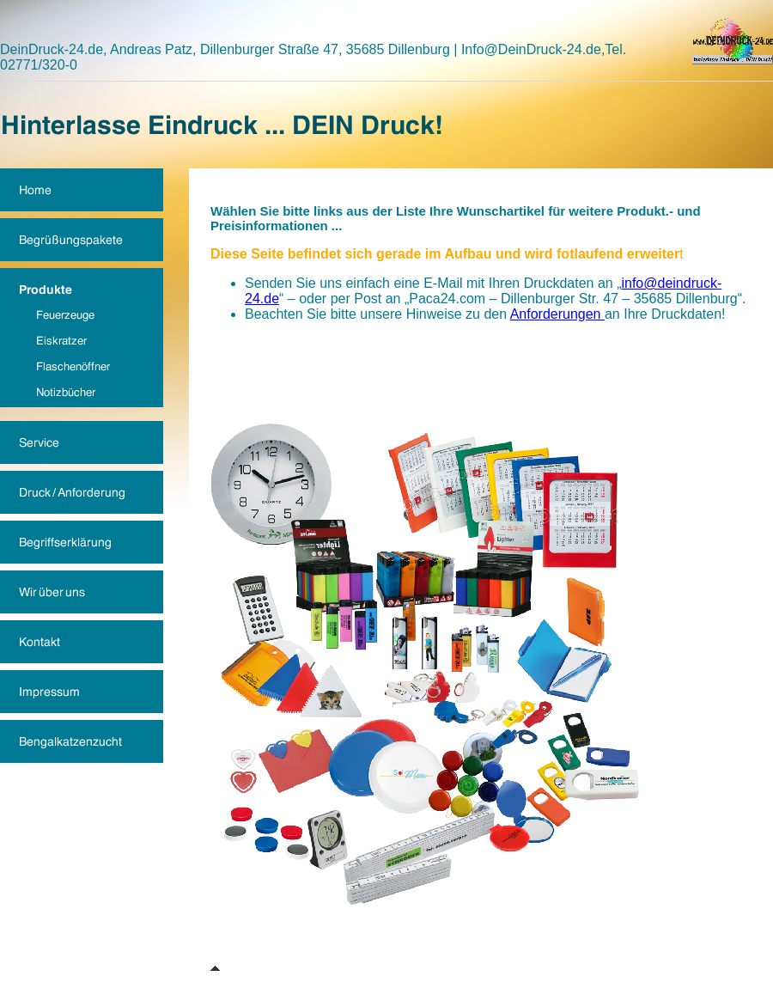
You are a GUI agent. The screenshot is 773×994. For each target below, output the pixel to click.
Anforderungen (557, 314)
